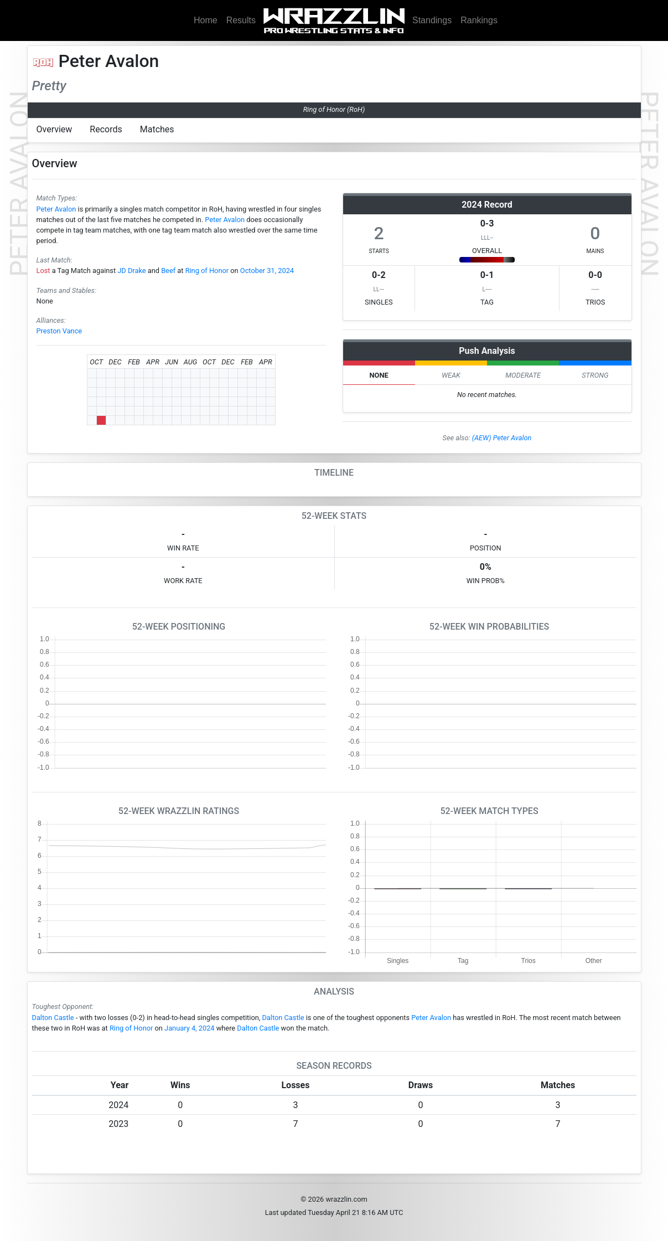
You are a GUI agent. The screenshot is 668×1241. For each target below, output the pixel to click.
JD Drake (131, 270)
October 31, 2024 (267, 270)
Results (241, 20)
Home (206, 20)
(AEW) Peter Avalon (502, 438)
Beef (168, 270)
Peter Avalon (56, 209)
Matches (157, 129)
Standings (432, 20)
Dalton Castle (53, 1017)
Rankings (479, 20)
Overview (55, 129)
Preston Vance (59, 331)
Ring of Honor (207, 270)
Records (106, 129)
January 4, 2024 (189, 1028)
